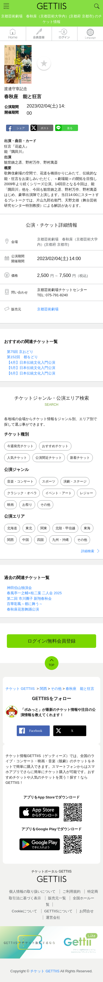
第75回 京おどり (20, 352)
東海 (87, 528)
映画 (10, 505)
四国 (40, 540)
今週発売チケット (20, 446)
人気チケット (17, 458)
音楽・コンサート (20, 481)
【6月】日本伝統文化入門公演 (31, 373)
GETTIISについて (58, 911)
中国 (25, 540)
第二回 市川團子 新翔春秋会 (29, 598)
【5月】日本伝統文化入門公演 (31, 368)
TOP (51, 665)
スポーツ (48, 481)
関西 (10, 540)
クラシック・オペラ (22, 493)
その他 (45, 505)
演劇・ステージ (75, 481)
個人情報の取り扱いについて (32, 891)
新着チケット (80, 458)
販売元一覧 (57, 898)
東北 (29, 528)
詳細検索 (87, 551)
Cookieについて (24, 911)
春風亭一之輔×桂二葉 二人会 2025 (34, 593)
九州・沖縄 (60, 540)
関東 (43, 528)
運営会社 (53, 917)
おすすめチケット (55, 446)
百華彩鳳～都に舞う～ (25, 604)
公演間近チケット (48, 458)
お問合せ (86, 911)
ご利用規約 (71, 891)
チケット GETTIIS (44, 971)
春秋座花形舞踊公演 (23, 609)
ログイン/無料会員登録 (51, 641)
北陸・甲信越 (65, 528)
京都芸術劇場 (48, 309)
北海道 (12, 528)
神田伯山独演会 (19, 588)
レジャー (86, 493)
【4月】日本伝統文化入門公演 (31, 362)
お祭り (27, 505)
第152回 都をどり (22, 357)
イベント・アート (58, 493)
